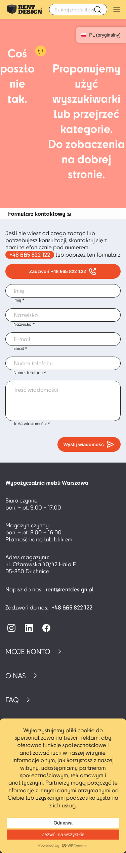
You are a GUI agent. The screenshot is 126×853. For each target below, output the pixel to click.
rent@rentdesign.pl (70, 589)
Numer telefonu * (29, 372)
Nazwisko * (24, 324)
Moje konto (27, 651)
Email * (20, 348)
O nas (15, 675)
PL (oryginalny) (101, 35)
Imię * (19, 300)
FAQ (12, 699)
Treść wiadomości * (31, 423)
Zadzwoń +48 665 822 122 (63, 271)
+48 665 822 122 (29, 254)
